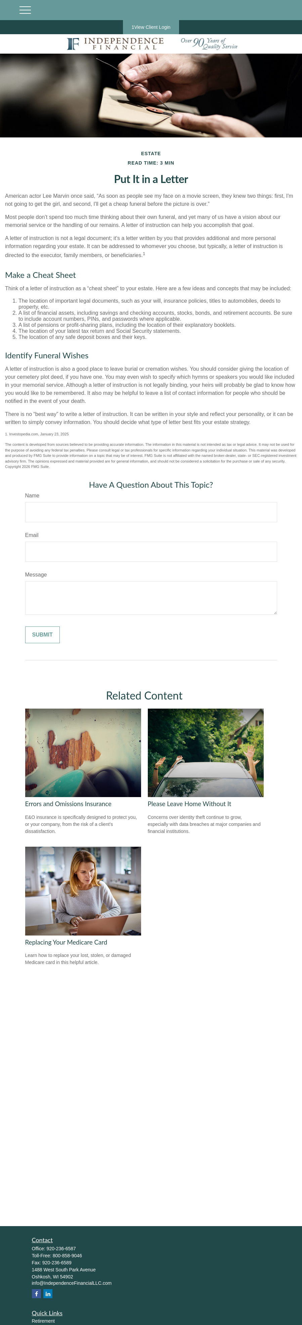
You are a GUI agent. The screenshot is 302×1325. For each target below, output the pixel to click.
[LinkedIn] (47, 1293)
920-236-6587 (61, 1248)
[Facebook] (36, 1293)
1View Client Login (151, 27)
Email (32, 535)
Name (32, 495)
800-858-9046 (67, 1255)
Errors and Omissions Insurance (68, 803)
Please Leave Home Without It (189, 803)
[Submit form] (42, 634)
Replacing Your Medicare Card (66, 942)
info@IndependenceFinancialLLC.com (72, 1283)
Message (36, 575)
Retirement (43, 1321)
